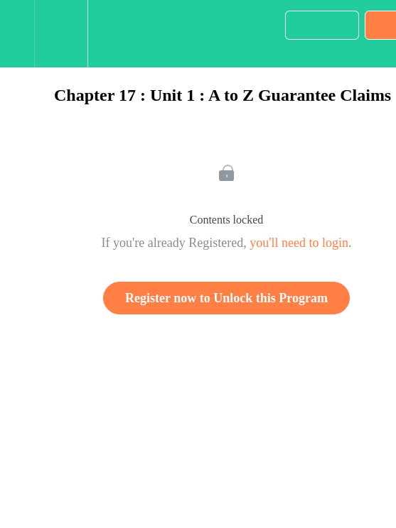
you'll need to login (299, 243)
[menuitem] (60, 33)
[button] (17, 33)
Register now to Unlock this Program (226, 298)
